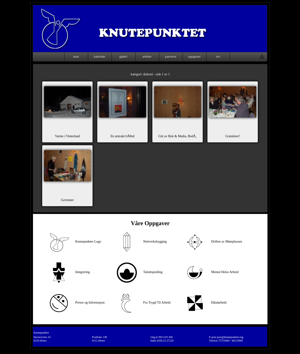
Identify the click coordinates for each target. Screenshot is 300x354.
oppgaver (194, 56)
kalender (100, 56)
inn (218, 56)
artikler (147, 56)
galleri (123, 56)
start (76, 56)
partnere (170, 56)
